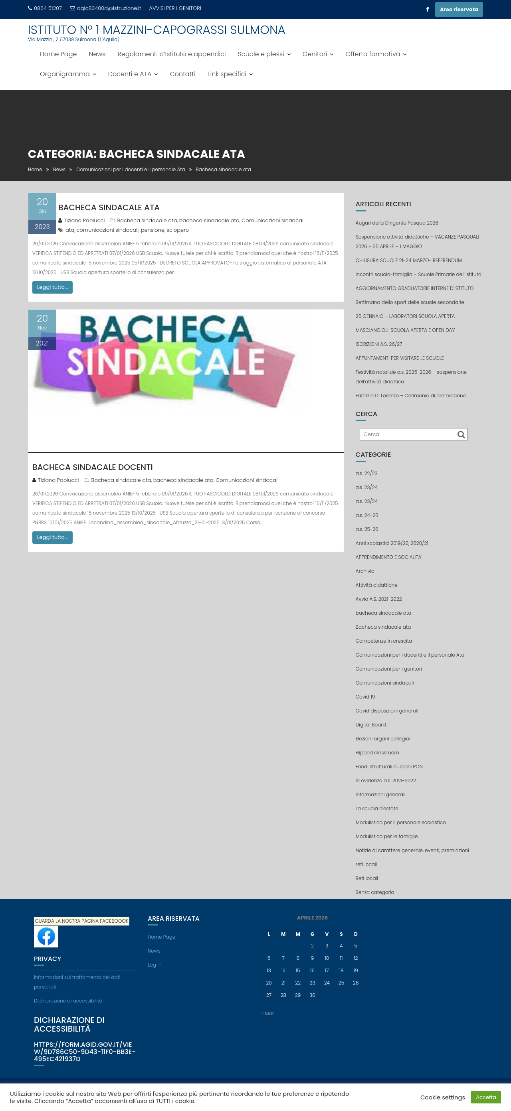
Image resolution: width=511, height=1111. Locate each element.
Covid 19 (365, 696)
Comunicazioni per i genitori (389, 668)
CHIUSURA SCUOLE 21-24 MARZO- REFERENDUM (409, 260)
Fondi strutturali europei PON (389, 766)
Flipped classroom (377, 752)
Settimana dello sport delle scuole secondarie (410, 302)
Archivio (365, 571)
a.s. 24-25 (367, 515)
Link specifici (227, 74)
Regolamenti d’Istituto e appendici (172, 54)
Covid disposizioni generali (387, 710)
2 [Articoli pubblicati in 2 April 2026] (312, 945)
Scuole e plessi (261, 54)
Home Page (58, 54)
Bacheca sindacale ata (147, 220)
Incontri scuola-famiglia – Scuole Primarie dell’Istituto (418, 274)
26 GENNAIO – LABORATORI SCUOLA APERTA (405, 316)
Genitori (315, 54)
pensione (152, 230)
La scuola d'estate (377, 808)
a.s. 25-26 (367, 529)
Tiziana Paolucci (81, 220)
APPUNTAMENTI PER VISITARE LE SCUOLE (400, 358)
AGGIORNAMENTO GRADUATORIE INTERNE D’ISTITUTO (415, 288)
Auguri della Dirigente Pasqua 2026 (397, 222)
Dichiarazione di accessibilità (68, 1000)
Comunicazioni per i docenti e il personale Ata (410, 654)
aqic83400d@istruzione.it (105, 8)
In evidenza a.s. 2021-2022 (386, 780)
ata (69, 230)
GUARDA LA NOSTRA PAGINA (67, 921)
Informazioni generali (381, 794)
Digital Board (371, 724)
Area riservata (459, 9)
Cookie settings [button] (442, 1097)
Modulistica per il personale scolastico (401, 822)
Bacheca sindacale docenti (92, 467)
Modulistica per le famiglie (387, 836)
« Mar (267, 1013)
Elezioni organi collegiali (384, 738)
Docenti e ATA (130, 74)
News (97, 54)
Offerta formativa (372, 54)
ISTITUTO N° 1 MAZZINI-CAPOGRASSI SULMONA (156, 30)
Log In (155, 964)
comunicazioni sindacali (108, 230)
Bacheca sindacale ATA (109, 207)
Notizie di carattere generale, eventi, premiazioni (412, 850)
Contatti (182, 74)
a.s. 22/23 (367, 473)
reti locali (366, 864)
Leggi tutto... (52, 287)
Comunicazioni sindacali (273, 220)
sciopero (177, 230)
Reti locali (367, 878)
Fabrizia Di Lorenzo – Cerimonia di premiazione (411, 395)
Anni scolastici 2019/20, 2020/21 (392, 543)
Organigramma (65, 74)
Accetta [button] (486, 1097)
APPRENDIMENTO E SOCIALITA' (389, 557)
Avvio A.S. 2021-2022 (379, 599)
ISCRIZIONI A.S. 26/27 (379, 344)
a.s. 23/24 (367, 487)
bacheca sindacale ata (209, 220)
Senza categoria (375, 892)
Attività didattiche (377, 585)
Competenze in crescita (384, 640)
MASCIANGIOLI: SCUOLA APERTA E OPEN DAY (405, 330)
